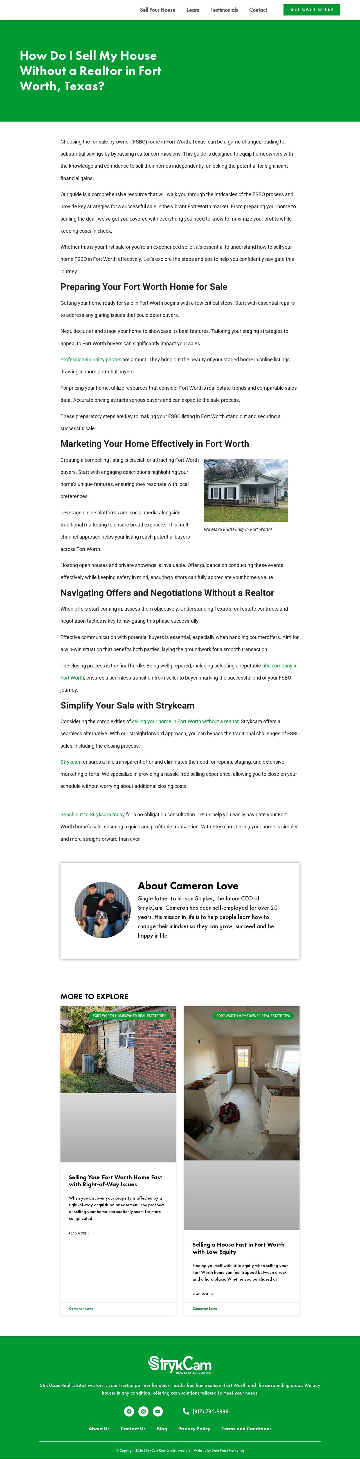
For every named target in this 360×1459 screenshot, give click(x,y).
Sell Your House (157, 10)
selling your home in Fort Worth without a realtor (185, 722)
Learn (192, 10)
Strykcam (71, 762)
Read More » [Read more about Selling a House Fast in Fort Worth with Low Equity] (203, 1294)
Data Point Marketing (228, 1450)
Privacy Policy (194, 1429)
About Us (98, 1429)
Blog (161, 1429)
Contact (258, 10)
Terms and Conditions (247, 1429)
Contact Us (132, 1429)
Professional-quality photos (90, 360)
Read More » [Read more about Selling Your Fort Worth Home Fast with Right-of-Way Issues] (79, 1233)
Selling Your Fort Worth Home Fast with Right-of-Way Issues (115, 1180)
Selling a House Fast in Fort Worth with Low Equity (239, 1248)
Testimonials (224, 10)
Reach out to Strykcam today (92, 815)
